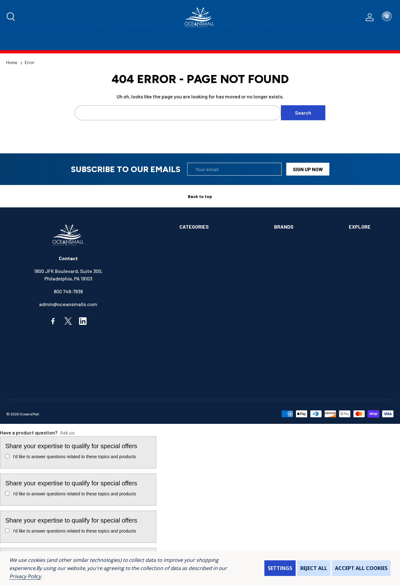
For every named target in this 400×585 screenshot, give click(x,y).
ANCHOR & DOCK (197, 252)
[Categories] (141, 42)
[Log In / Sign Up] (369, 17)
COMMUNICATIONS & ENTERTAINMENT (220, 291)
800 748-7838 (68, 291)
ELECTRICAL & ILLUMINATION (211, 304)
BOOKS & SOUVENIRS (202, 278)
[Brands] (189, 42)
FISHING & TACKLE (199, 329)
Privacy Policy (25, 576)
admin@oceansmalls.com (68, 304)
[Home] (98, 42)
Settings (280, 568)
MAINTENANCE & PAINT (204, 355)
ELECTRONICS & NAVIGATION (211, 317)
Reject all (313, 568)
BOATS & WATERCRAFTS (206, 265)
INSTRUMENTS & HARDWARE (210, 342)
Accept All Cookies (361, 568)
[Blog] (302, 42)
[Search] (11, 17)
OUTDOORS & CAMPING (204, 368)
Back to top (200, 196)
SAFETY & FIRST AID (201, 381)
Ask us (67, 432)
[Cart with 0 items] (387, 17)
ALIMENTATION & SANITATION (211, 240)
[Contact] (231, 42)
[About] (269, 42)
